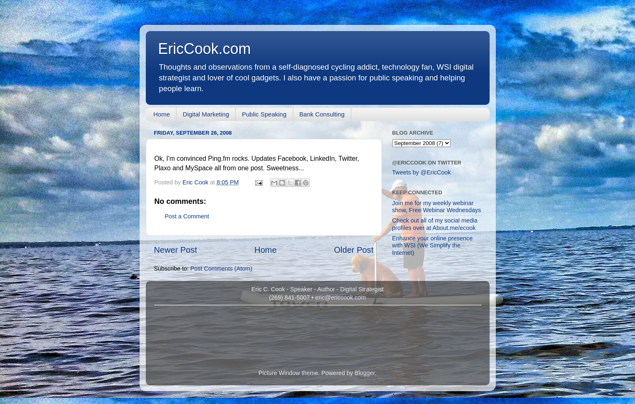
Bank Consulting (322, 114)
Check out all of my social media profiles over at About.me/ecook (435, 224)
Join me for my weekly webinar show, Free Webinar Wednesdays (436, 206)
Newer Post (175, 249)
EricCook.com (204, 48)
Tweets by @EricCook (421, 172)
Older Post (353, 249)
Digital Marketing (206, 114)
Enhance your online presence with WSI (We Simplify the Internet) (432, 245)
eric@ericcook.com (340, 297)
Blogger (365, 373)
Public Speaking (264, 114)
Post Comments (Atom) (222, 268)
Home (161, 114)
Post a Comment (187, 216)
